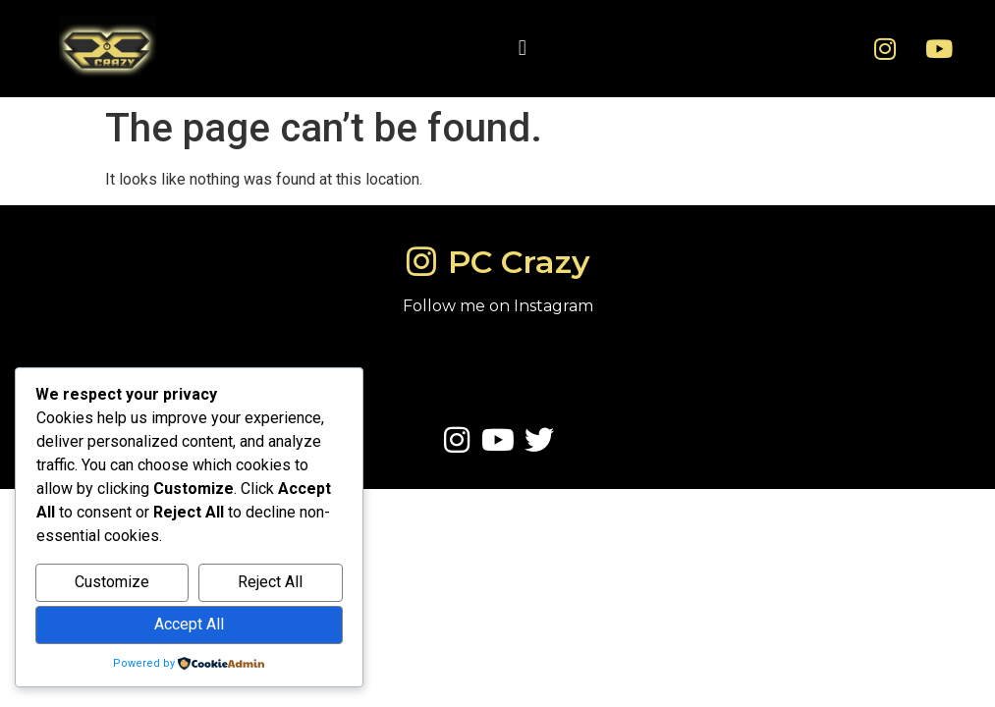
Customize (112, 581)
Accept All (189, 624)
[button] (522, 48)
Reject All (270, 581)
